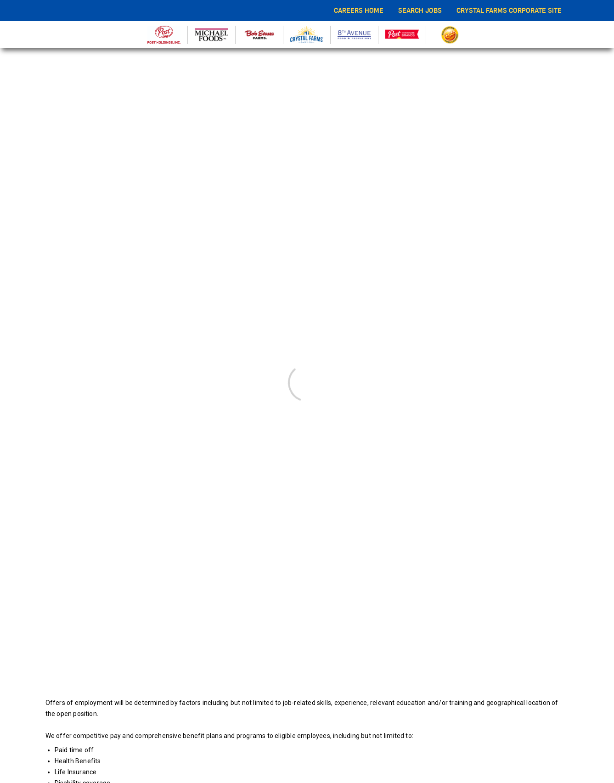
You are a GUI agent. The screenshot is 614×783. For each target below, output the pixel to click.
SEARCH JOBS (420, 10)
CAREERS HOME (358, 10)
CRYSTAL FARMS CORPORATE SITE (509, 10)
